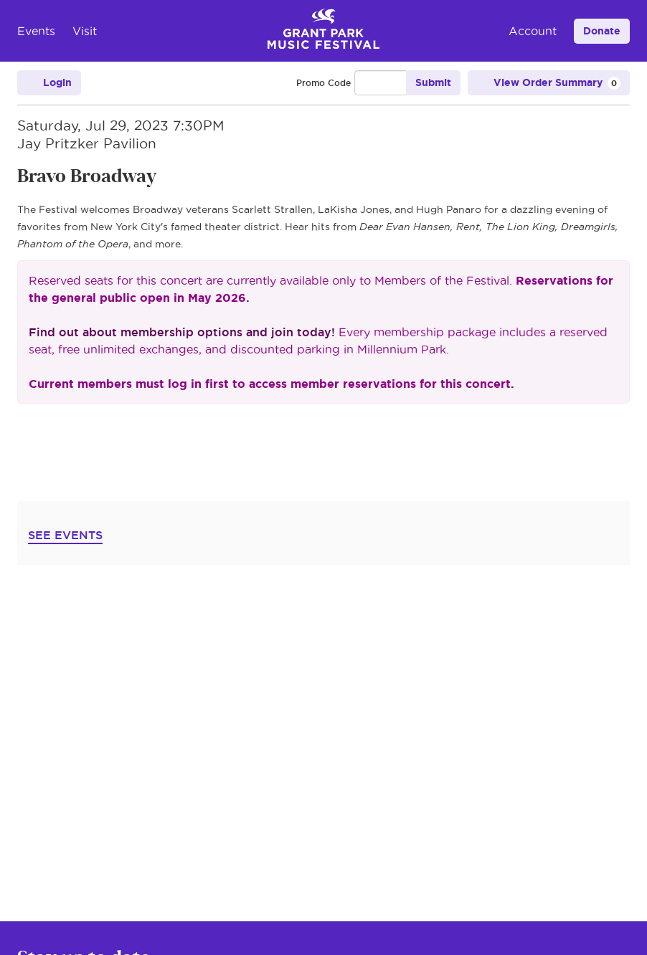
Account (533, 30)
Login (49, 83)
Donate (601, 31)
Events (36, 30)
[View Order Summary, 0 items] (549, 82)
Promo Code (323, 83)
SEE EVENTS (65, 534)
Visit (84, 30)
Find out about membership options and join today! (182, 332)
